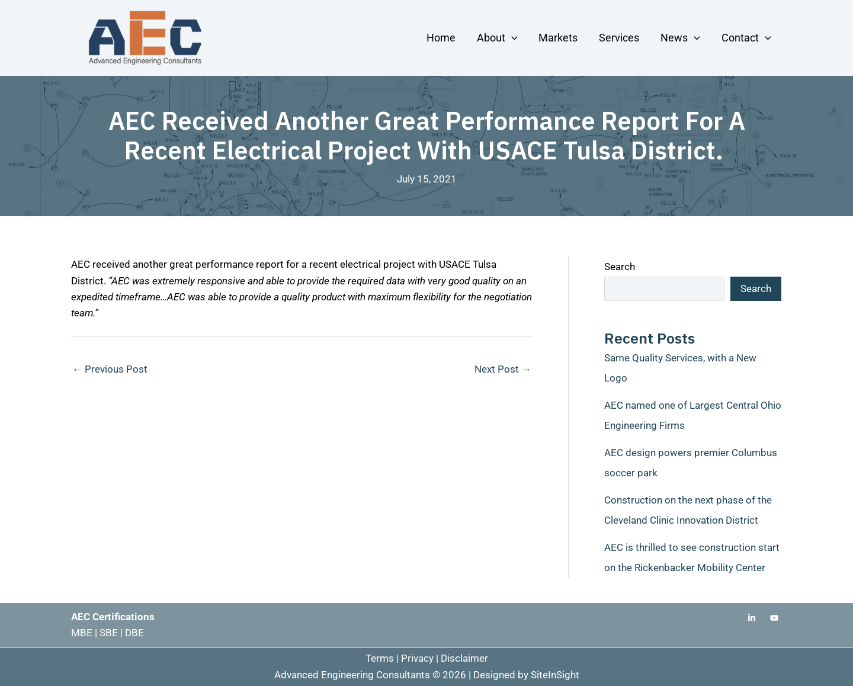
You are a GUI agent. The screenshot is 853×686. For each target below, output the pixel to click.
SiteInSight (555, 675)
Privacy (417, 658)
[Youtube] (774, 618)
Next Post (502, 369)
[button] (511, 37)
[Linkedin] (751, 618)
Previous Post (109, 369)
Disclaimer (464, 658)
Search (619, 267)
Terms (379, 658)
